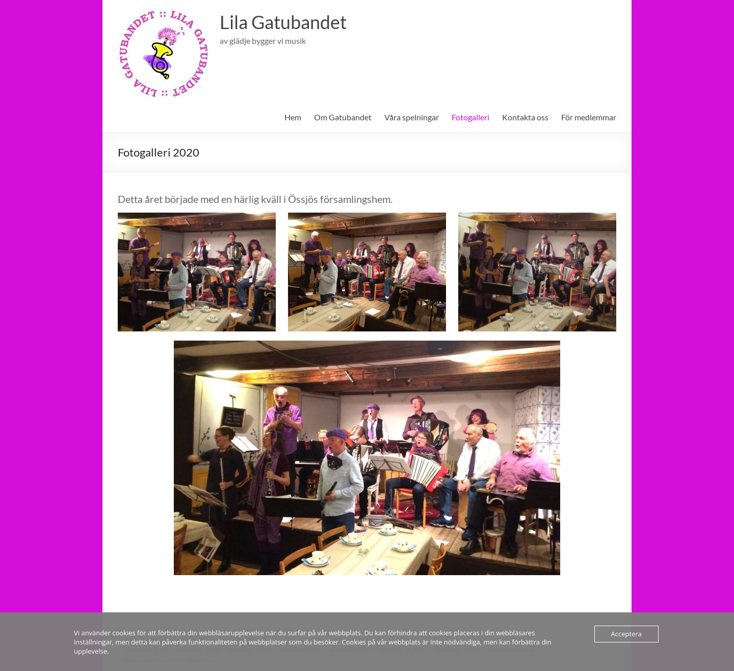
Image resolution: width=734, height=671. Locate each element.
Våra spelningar (411, 117)
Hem (292, 117)
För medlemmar (588, 117)
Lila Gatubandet (283, 22)
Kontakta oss (525, 117)
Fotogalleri (470, 117)
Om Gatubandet (343, 117)
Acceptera (626, 633)
